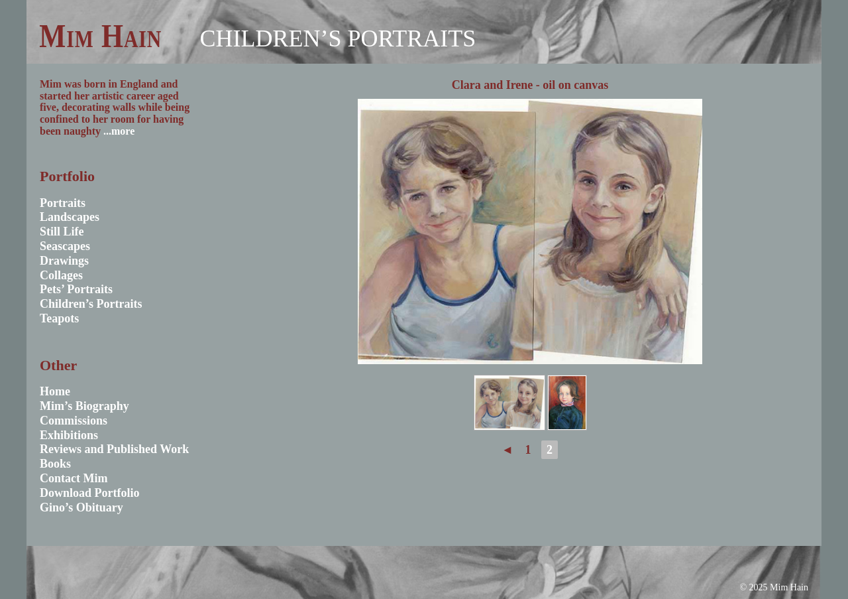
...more (118, 131)
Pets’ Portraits (76, 289)
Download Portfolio (90, 492)
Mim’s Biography (84, 406)
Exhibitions (69, 435)
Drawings (64, 260)
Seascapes (65, 246)
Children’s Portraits (337, 38)
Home (55, 391)
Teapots (59, 318)
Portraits (62, 203)
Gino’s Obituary (81, 507)
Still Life (62, 231)
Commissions (73, 420)
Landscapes (69, 217)
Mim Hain (100, 35)
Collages (61, 275)
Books (55, 463)
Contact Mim (73, 478)
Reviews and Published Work (114, 449)
